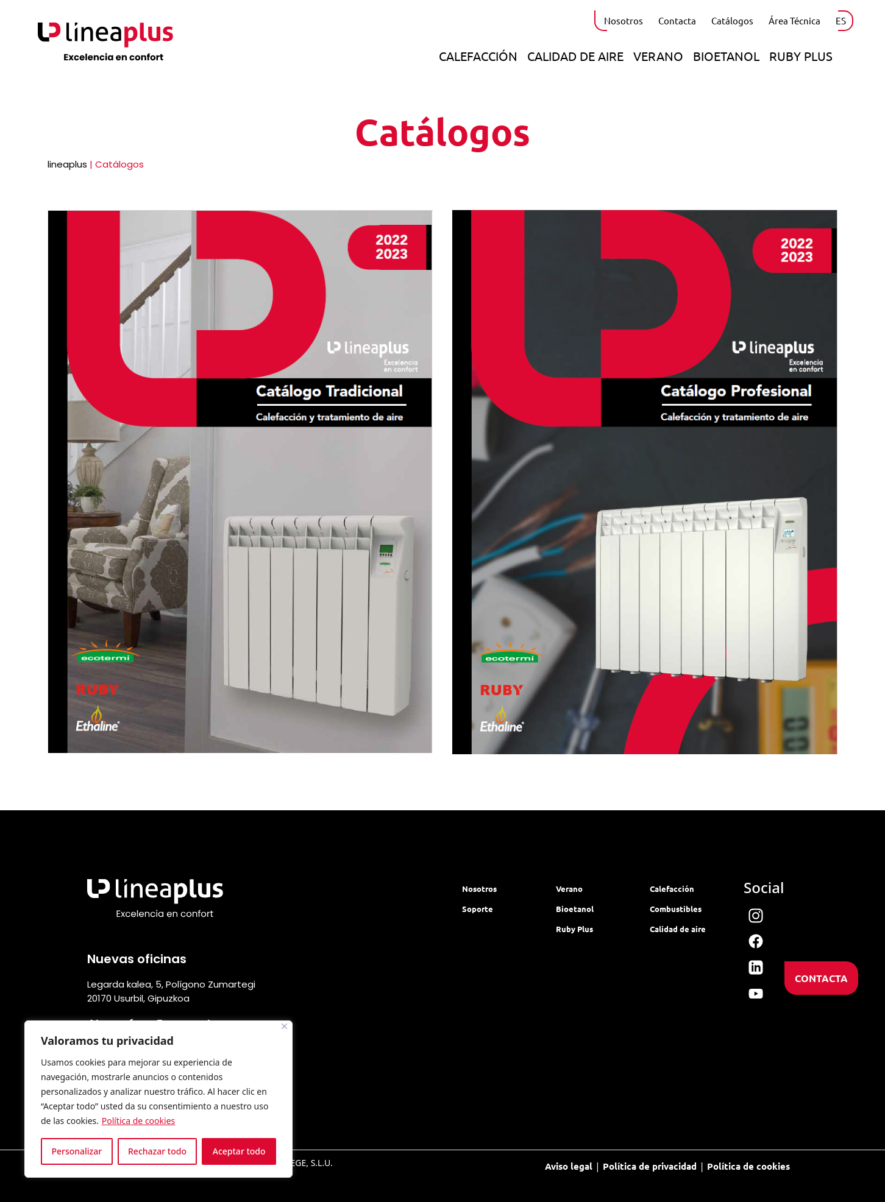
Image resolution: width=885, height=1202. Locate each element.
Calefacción (478, 55)
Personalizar (76, 1151)
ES (841, 20)
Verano (658, 55)
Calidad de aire (575, 55)
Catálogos (732, 20)
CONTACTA (821, 978)
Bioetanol (726, 55)
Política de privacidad (650, 1166)
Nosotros (623, 20)
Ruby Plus (801, 55)
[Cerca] (284, 1026)
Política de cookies (139, 1120)
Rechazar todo (157, 1151)
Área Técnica (794, 20)
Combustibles (676, 908)
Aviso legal (568, 1166)
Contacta (677, 20)
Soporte (477, 908)
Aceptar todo (239, 1151)
